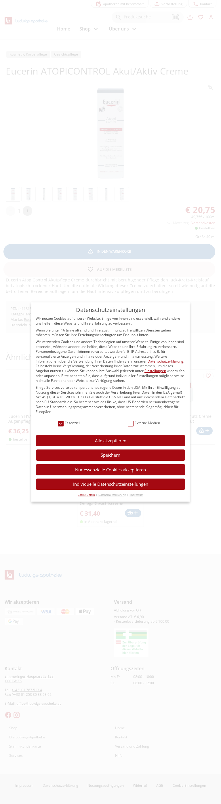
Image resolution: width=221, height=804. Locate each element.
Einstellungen (155, 370)
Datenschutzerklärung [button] (112, 495)
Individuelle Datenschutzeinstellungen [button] (110, 484)
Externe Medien (144, 423)
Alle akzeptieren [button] (110, 440)
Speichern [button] (110, 455)
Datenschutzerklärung (165, 361)
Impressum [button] (136, 495)
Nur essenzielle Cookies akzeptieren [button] (110, 470)
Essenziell (69, 423)
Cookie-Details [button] (86, 495)
